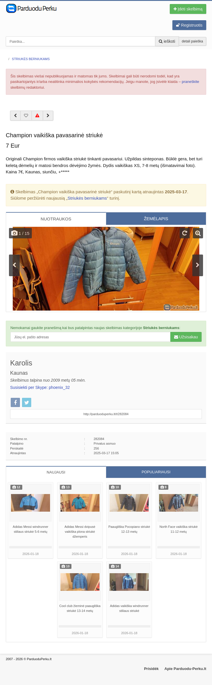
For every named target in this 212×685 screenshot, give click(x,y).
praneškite (190, 81)
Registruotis (189, 25)
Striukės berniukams (87, 198)
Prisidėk (151, 669)
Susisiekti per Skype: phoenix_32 (40, 387)
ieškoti (167, 41)
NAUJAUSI (56, 472)
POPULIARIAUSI (156, 472)
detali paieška (192, 41)
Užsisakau (186, 337)
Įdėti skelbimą (188, 9)
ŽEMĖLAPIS (156, 218)
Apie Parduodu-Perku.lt (185, 669)
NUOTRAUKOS (56, 218)
